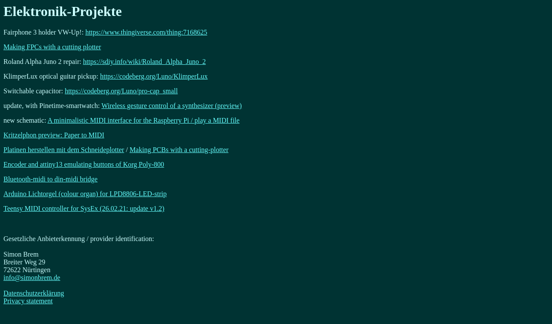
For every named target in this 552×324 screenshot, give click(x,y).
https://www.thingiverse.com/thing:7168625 (146, 32)
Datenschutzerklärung (33, 293)
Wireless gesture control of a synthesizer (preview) (171, 105)
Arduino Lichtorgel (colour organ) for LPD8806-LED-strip (84, 193)
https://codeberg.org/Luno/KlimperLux (154, 76)
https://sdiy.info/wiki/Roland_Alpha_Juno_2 (144, 61)
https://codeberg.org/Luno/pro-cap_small (121, 91)
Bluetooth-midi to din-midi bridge (50, 179)
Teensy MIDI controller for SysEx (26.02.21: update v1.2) (83, 208)
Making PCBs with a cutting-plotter (178, 149)
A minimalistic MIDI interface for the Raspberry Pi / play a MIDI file (143, 120)
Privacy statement (28, 301)
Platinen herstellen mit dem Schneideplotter (63, 149)
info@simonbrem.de (31, 277)
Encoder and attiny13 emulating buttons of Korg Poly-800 (83, 164)
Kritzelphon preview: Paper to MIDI (53, 135)
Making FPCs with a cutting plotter (52, 47)
